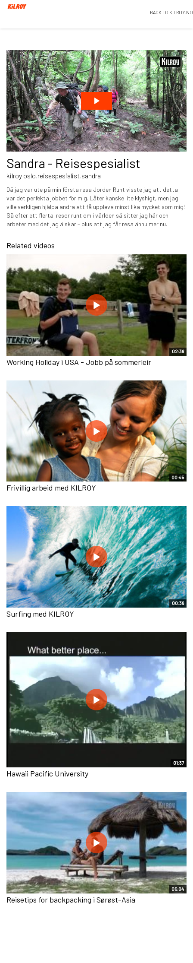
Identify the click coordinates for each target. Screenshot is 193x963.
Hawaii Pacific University (47, 773)
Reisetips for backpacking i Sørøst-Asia (70, 899)
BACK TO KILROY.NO (171, 12)
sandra (91, 175)
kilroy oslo (21, 175)
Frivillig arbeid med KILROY (51, 487)
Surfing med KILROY (40, 613)
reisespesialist (58, 175)
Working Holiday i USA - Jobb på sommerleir (78, 362)
